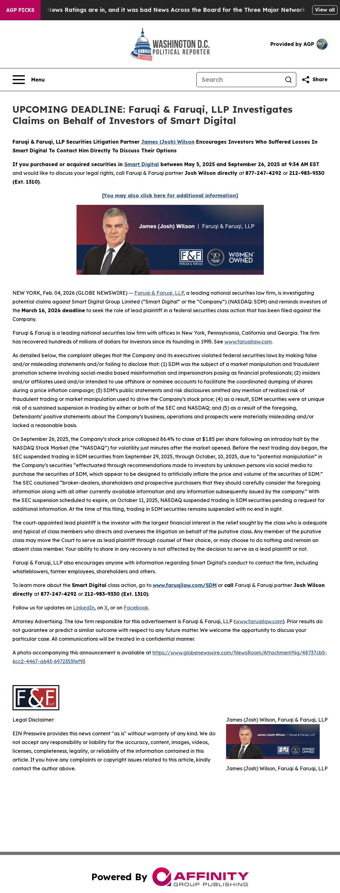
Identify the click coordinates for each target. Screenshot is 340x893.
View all (325, 10)
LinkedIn (84, 607)
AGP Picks (20, 10)
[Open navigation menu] (28, 79)
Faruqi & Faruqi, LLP (159, 293)
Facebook (136, 607)
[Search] (239, 79)
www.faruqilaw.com (248, 341)
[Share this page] (314, 79)
